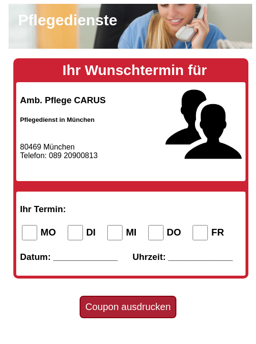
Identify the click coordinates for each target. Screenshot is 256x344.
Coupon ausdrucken (128, 306)
